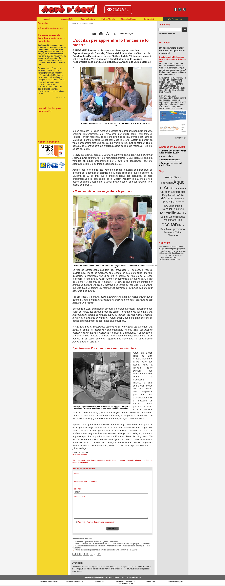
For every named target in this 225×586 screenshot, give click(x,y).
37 (99, 554)
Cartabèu (43, 23)
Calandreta (180, 188)
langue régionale (127, 460)
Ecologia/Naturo (87, 19)
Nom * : (77, 474)
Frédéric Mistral (176, 198)
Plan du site (99, 582)
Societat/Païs (67, 19)
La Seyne (178, 208)
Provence (169, 232)
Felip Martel (168, 195)
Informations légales (169, 160)
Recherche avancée (167, 34)
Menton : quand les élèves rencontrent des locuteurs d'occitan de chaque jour (106, 544)
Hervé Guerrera (172, 202)
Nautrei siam (166, 156)
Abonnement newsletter (49, 582)
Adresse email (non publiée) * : (86, 481)
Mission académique (143, 460)
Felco (182, 191)
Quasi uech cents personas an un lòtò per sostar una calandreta (100, 550)
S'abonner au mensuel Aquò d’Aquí (170, 164)
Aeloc (169, 177)
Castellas (101, 460)
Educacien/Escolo (128, 19)
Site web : (78, 489)
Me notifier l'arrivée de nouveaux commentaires (97, 522)
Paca (181, 225)
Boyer (93, 460)
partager (126, 33)
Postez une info (175, 19)
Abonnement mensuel (74, 582)
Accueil (46, 19)
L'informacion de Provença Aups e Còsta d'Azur (172, 152)
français (115, 460)
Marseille (168, 213)
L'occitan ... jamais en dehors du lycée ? (90, 542)
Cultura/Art (149, 19)
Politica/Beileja (108, 19)
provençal (84, 462)
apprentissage (84, 460)
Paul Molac (166, 229)
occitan (76, 462)
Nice (179, 219)
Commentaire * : (80, 497)
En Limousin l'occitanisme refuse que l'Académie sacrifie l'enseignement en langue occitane (112, 546)
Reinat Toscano (175, 234)
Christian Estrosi (169, 191)
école (108, 460)
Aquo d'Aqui (172, 184)
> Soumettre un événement (51, 28)
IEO (165, 205)
